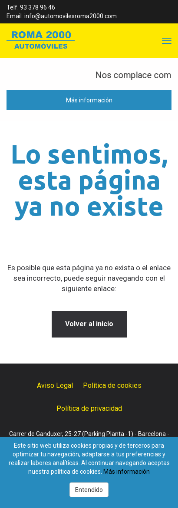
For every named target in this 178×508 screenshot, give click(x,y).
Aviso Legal (55, 385)
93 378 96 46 (37, 7)
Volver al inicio (89, 324)
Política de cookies (112, 385)
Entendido (89, 489)
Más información (89, 100)
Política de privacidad (89, 408)
